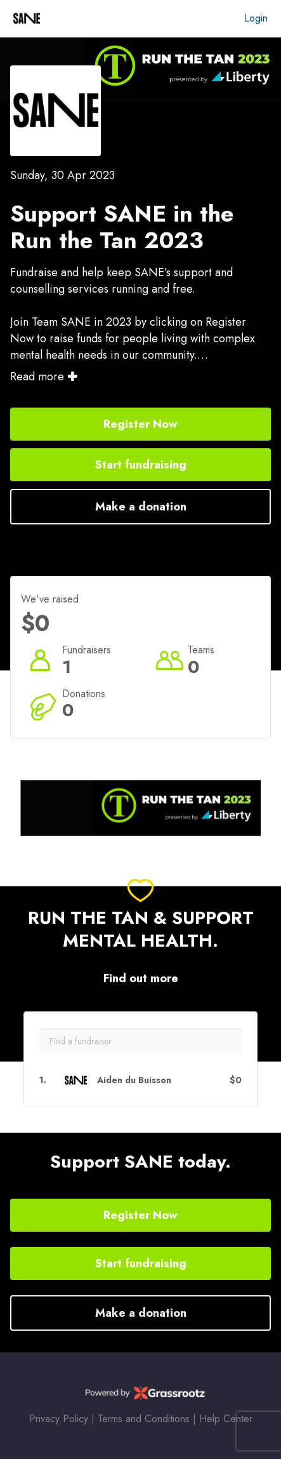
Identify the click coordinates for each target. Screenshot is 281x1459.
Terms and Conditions (144, 1418)
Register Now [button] (140, 424)
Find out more (140, 978)
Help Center (225, 1418)
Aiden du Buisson (134, 1080)
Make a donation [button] (140, 506)
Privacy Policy (58, 1418)
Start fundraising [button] (140, 464)
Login (256, 18)
